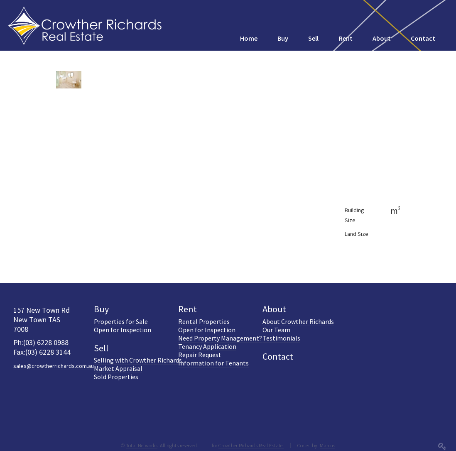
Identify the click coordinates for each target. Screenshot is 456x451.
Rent (187, 309)
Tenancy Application (207, 346)
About (274, 309)
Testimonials (281, 338)
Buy (101, 309)
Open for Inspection (122, 330)
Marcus (327, 445)
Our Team (276, 330)
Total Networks (141, 445)
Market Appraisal (118, 368)
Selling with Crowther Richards (138, 360)
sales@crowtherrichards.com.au (53, 366)
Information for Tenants (213, 363)
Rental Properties (204, 321)
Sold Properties (116, 377)
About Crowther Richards (298, 321)
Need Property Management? (220, 338)
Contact (277, 356)
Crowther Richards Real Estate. (251, 445)
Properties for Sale (121, 321)
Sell (101, 348)
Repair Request (199, 355)
